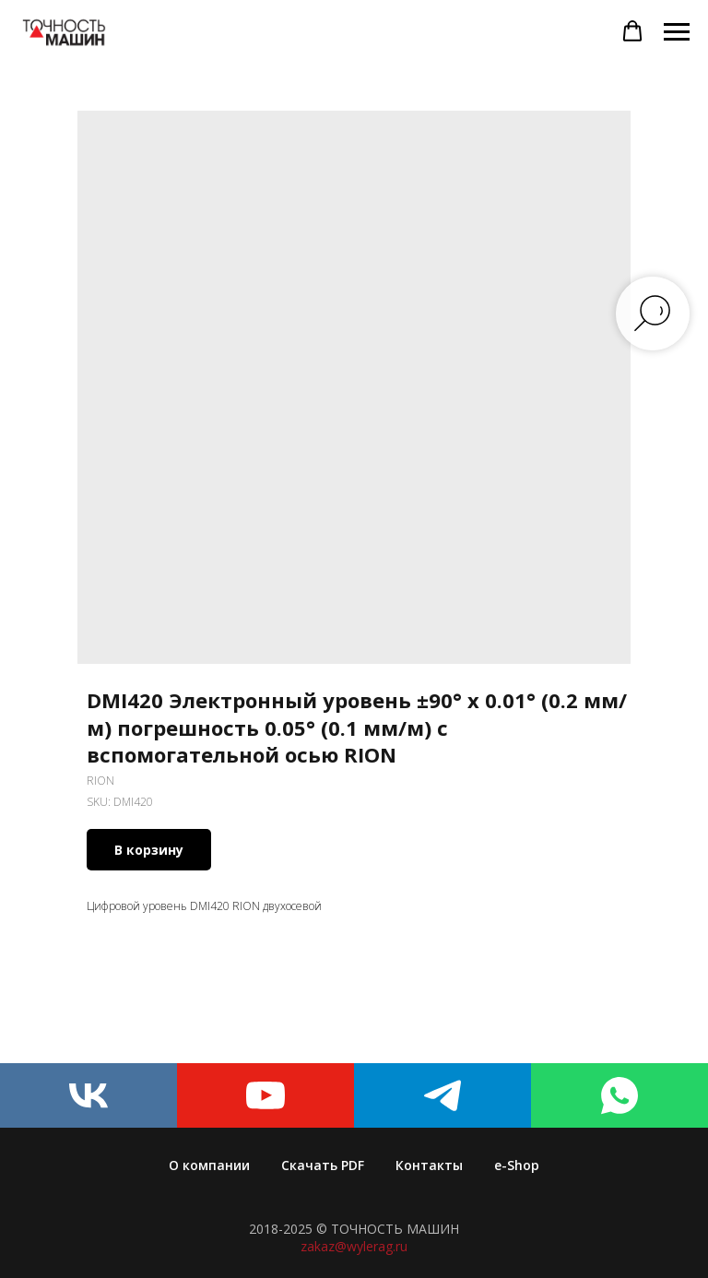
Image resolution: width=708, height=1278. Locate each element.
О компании (209, 1165)
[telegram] (442, 1095)
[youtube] (265, 1095)
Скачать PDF (322, 1165)
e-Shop (516, 1165)
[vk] (88, 1095)
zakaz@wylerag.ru (354, 1246)
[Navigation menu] (677, 32)
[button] (632, 31)
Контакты (429, 1165)
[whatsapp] (619, 1095)
